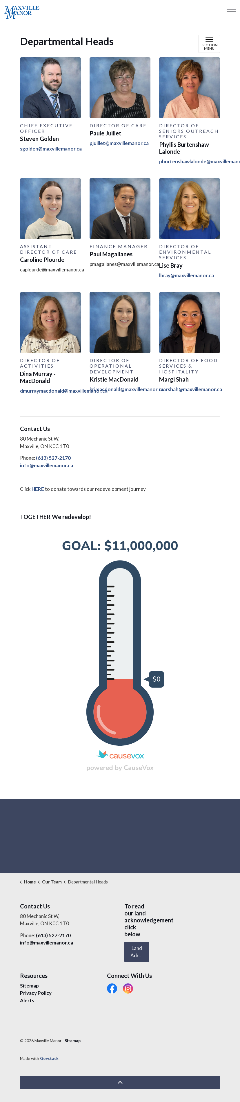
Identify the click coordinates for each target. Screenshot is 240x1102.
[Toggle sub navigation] (209, 44)
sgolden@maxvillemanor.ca (51, 149)
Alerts (27, 1000)
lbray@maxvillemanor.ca (186, 275)
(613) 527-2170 (53, 458)
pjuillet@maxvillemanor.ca (119, 143)
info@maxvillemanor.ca (46, 465)
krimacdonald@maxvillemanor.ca (127, 389)
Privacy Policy (36, 993)
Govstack (49, 1058)
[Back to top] (120, 1082)
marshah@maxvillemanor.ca (190, 389)
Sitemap (29, 986)
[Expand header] (231, 11)
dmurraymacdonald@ (44, 391)
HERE (38, 489)
